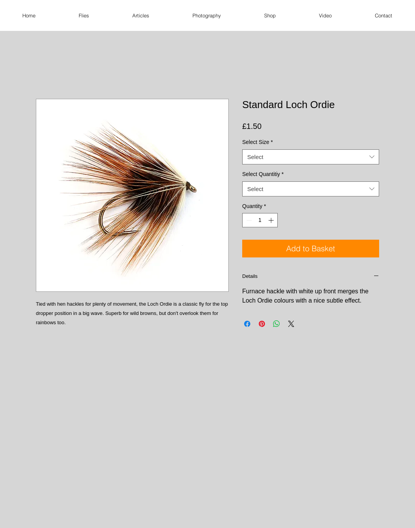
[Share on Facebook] (247, 323)
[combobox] (310, 156)
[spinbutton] (260, 220)
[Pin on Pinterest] (262, 323)
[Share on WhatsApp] (276, 323)
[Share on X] (291, 323)
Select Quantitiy (263, 174)
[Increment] (272, 220)
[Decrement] (248, 220)
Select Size (257, 142)
